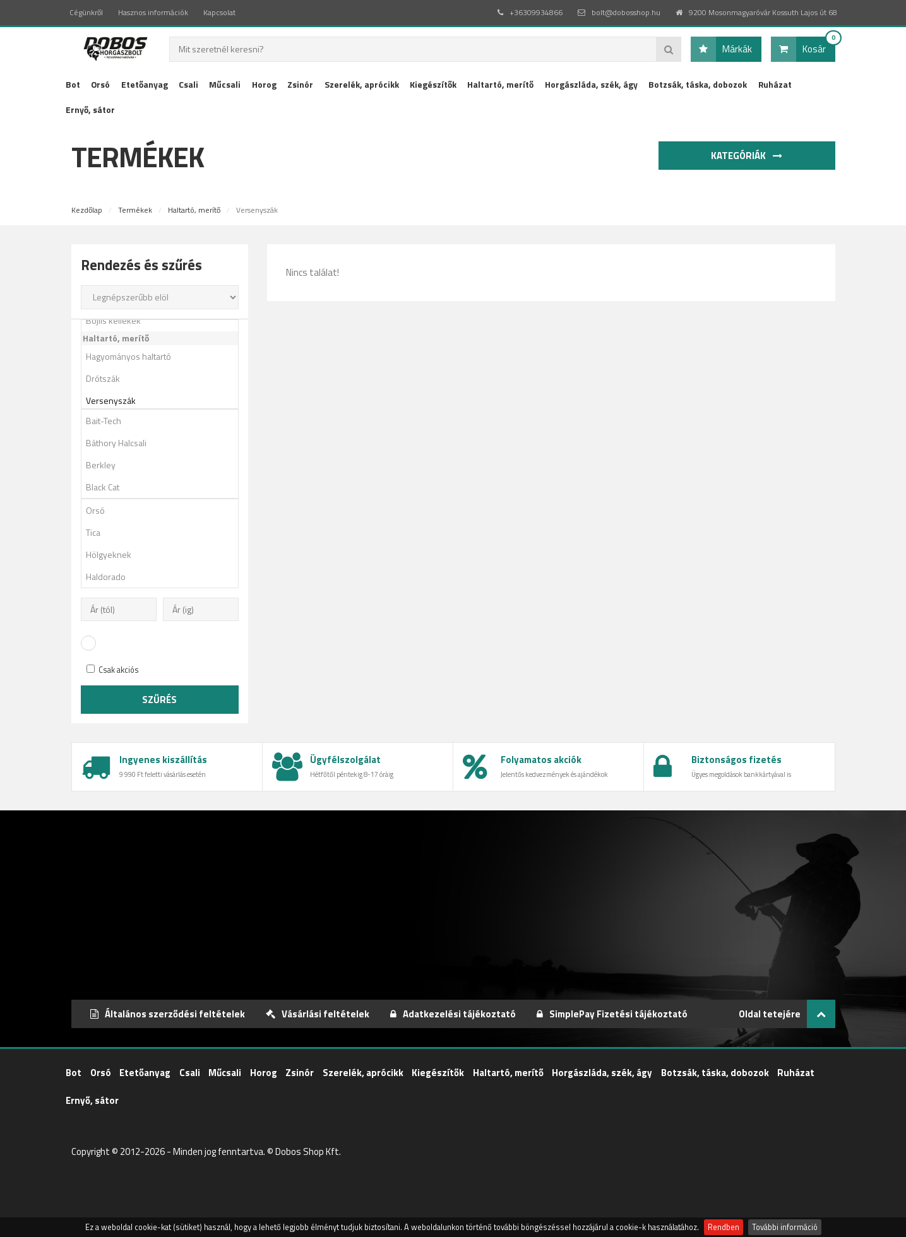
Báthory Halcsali (164, 443)
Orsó (100, 84)
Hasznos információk (153, 12)
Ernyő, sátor (90, 109)
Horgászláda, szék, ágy (591, 84)
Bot (73, 84)
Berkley (164, 465)
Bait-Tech (164, 421)
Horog (264, 84)
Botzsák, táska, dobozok (697, 84)
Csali (188, 84)
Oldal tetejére (787, 1014)
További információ (785, 1227)
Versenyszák (164, 400)
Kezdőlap (86, 210)
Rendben (723, 1227)
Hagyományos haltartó (164, 356)
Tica (164, 532)
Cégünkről (86, 12)
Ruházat (775, 84)
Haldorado (164, 576)
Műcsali (225, 84)
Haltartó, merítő (500, 84)
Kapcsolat (219, 12)
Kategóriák (749, 155)
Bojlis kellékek (164, 320)
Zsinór (300, 84)
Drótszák (164, 378)
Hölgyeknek (164, 554)
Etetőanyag (144, 84)
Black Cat (164, 487)
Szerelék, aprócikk (362, 84)
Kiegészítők (433, 84)
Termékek (135, 210)
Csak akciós (112, 670)
